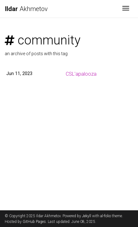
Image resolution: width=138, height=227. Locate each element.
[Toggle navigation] (126, 9)
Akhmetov (26, 9)
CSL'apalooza (81, 74)
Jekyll (86, 216)
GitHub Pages (34, 221)
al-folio (105, 216)
